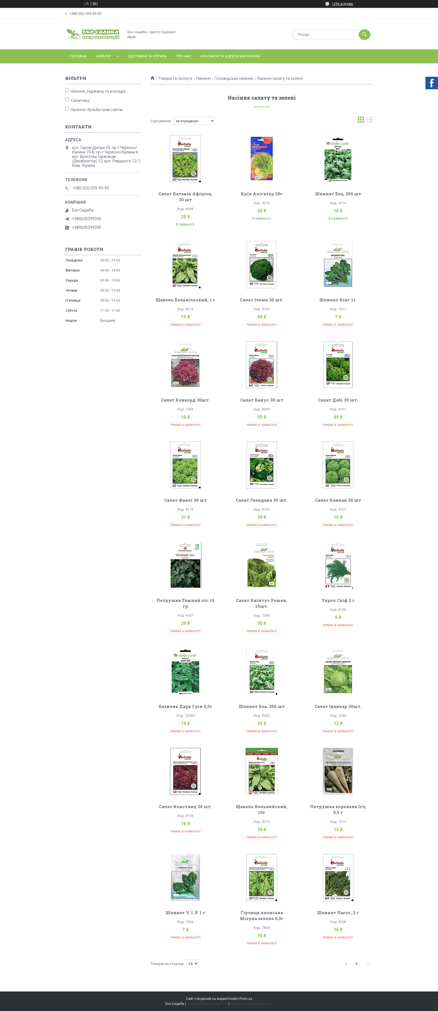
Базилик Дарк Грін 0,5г (185, 706)
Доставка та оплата (147, 56)
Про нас (183, 56)
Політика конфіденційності (251, 1004)
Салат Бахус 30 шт (261, 400)
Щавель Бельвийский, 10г (261, 809)
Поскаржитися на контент (207, 1004)
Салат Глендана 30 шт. (261, 500)
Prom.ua (245, 999)
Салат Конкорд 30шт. (185, 400)
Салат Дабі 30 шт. (338, 400)
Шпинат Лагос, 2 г (338, 912)
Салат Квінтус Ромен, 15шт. (261, 603)
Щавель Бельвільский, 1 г (185, 299)
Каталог (104, 56)
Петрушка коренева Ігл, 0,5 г (338, 809)
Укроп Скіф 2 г (338, 600)
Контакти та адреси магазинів (230, 56)
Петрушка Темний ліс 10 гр (185, 603)
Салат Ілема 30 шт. (261, 299)
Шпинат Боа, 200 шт (338, 193)
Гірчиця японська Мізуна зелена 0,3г (262, 915)
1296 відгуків (342, 4)
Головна (78, 56)
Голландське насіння (234, 78)
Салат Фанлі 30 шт (185, 500)
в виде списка (370, 121)
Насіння (203, 78)
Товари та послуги (175, 78)
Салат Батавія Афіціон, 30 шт (185, 196)
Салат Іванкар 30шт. (338, 706)
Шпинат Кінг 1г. (338, 299)
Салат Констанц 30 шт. (185, 806)
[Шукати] (364, 34)
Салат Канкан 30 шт (338, 500)
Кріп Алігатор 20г (262, 193)
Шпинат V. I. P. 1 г (185, 912)
